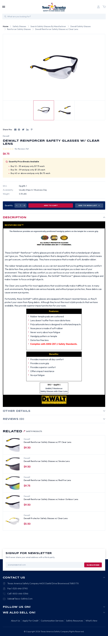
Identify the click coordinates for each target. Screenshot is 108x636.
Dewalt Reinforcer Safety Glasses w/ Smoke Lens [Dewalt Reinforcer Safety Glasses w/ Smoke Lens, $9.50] (47, 461)
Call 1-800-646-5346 (17, 593)
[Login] (98, 6)
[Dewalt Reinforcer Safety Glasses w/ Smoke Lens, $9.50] (12, 464)
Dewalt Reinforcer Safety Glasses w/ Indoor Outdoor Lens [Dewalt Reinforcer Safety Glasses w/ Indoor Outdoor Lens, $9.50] (51, 499)
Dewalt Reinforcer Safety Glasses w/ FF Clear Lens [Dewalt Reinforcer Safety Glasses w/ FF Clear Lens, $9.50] (47, 442)
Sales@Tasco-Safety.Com (19, 598)
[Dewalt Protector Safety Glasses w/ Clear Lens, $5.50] (12, 521)
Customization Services (52, 620)
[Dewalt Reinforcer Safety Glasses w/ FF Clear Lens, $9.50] (12, 445)
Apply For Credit (30, 620)
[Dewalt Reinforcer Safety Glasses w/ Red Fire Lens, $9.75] (12, 483)
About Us (15, 620)
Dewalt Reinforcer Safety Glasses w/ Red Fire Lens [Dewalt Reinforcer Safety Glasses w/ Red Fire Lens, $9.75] (47, 480)
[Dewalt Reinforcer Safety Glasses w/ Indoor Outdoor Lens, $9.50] (12, 502)
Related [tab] (22, 431)
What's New (91, 620)
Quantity (9, 205)
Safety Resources (74, 620)
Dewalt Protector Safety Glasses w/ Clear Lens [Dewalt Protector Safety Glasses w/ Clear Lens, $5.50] (46, 518)
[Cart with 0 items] (104, 6)
